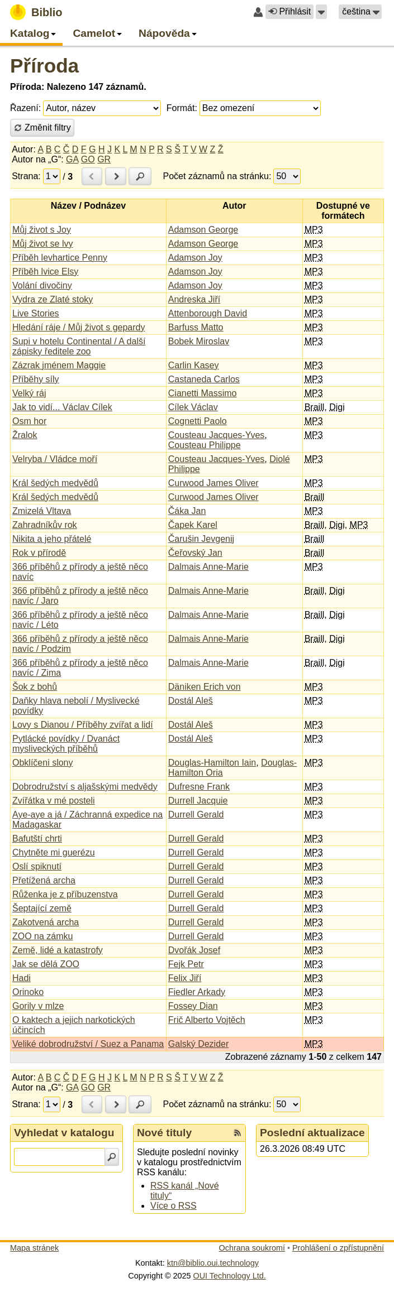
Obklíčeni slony (42, 762)
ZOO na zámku (42, 936)
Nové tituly (164, 1132)
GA (72, 159)
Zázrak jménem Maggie (59, 365)
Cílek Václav (193, 407)
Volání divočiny (42, 285)
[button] (321, 11)
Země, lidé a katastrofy (57, 950)
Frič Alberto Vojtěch (206, 1020)
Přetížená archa (43, 880)
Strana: (26, 176)
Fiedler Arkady (196, 992)
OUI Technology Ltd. (229, 1275)
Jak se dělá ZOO (45, 964)
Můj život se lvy (42, 243)
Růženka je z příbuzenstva (65, 894)
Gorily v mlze (38, 1006)
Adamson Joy (195, 257)
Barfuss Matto (196, 327)
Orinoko (28, 992)
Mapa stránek (34, 1247)
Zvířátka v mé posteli (53, 800)
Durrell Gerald (196, 814)
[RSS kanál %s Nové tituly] (237, 1133)
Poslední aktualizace (312, 1132)
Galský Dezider (198, 1044)
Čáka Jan (187, 511)
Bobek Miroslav (198, 341)
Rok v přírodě (39, 553)
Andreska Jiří (194, 299)
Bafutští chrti (37, 838)
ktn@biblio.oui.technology (213, 1262)
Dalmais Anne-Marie (208, 566)
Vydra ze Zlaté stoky (52, 299)
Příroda (44, 65)
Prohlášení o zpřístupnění (338, 1247)
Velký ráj (29, 393)
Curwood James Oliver (213, 483)
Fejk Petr (186, 964)
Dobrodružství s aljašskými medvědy (85, 786)
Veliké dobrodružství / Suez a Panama (88, 1044)
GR (104, 159)
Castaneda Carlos (204, 379)
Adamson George (203, 229)
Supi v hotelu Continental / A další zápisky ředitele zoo (78, 346)
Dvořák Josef (194, 950)
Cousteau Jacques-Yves (216, 435)
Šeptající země (42, 908)
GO (88, 159)
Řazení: (25, 108)
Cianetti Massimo (202, 393)
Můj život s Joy (41, 229)
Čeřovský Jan (195, 553)
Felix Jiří (185, 978)
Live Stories (35, 313)
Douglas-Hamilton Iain (212, 762)
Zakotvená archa (45, 922)
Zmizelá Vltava (41, 511)
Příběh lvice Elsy (45, 271)
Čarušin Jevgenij (201, 539)
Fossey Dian (193, 1006)
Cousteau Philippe (204, 445)
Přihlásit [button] (289, 11)
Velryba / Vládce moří (54, 459)
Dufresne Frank (199, 786)
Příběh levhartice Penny (59, 257)
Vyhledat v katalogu (64, 1132)
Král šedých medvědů (55, 483)
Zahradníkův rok (44, 525)
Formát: (182, 108)
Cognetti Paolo (197, 421)
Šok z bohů (34, 686)
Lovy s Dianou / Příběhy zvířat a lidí (82, 724)
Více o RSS (173, 1205)
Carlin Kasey (193, 365)
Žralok (24, 435)
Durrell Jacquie (198, 800)
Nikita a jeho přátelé (51, 539)
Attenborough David (207, 313)
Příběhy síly (35, 379)
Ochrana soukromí (252, 1247)
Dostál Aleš (190, 700)
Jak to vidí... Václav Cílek (62, 407)
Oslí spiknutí (36, 866)
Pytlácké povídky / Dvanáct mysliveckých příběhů (66, 743)
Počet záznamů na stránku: (217, 176)
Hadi (21, 978)
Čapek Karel (192, 525)
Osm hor (29, 421)
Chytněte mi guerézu (53, 852)
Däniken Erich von (204, 686)
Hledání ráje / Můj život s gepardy (78, 327)
